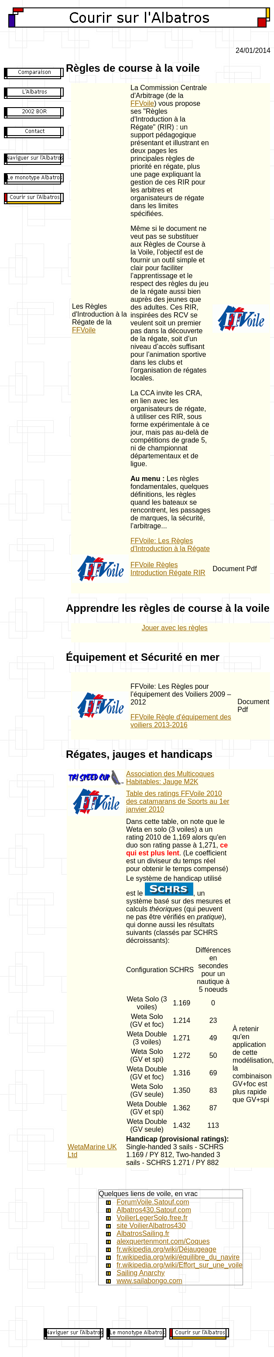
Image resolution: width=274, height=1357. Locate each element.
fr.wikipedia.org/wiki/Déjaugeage (166, 1249)
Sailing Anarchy (140, 1273)
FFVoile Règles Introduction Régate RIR (168, 568)
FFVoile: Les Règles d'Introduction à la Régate (170, 544)
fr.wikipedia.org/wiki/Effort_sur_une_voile (179, 1265)
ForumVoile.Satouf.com (152, 1202)
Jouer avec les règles (175, 627)
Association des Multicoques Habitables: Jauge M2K (170, 777)
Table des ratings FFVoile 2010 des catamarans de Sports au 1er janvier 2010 (177, 801)
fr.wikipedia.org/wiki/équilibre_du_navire (178, 1257)
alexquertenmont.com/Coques (162, 1241)
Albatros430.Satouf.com (153, 1210)
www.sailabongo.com (149, 1280)
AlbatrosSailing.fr (142, 1233)
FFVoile (84, 330)
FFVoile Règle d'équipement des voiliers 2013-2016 (180, 721)
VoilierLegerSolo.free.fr (152, 1217)
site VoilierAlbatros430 (150, 1225)
